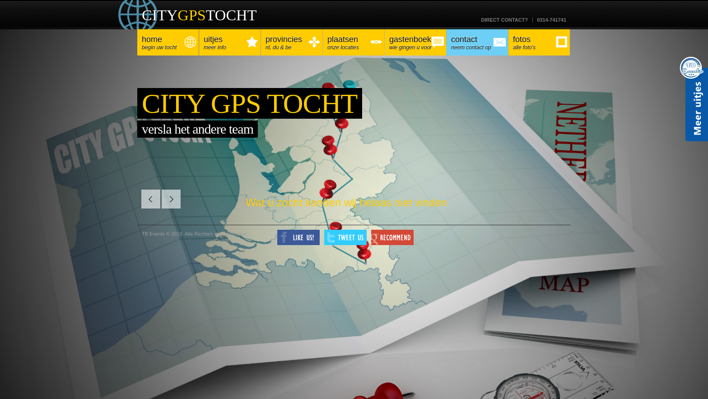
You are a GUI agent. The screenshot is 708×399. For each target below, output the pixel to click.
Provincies (292, 43)
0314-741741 (551, 20)
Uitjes (230, 43)
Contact (477, 43)
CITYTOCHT (199, 15)
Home (168, 43)
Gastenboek (415, 43)
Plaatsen (353, 43)
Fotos (539, 43)
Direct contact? (504, 20)
